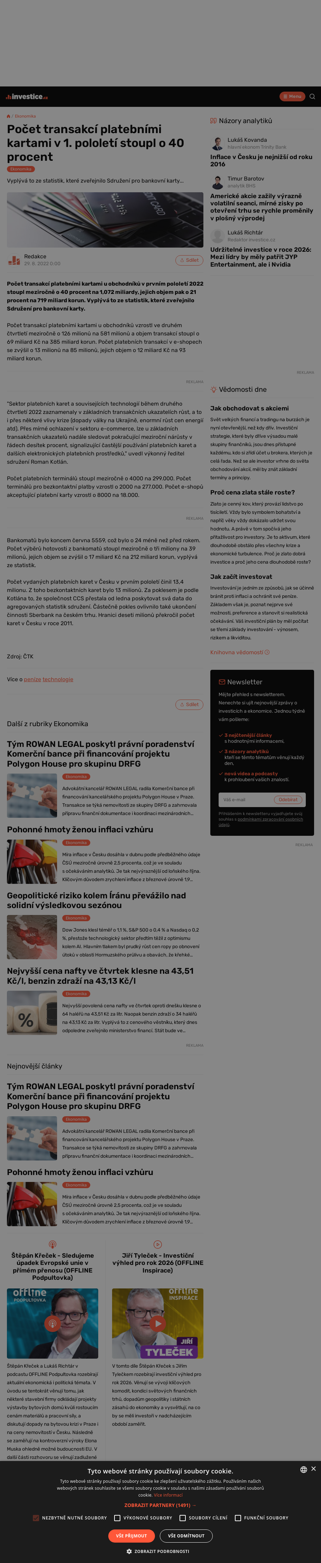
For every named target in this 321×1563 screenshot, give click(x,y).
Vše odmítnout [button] (186, 1536)
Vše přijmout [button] (131, 1536)
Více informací (168, 1495)
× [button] (313, 1469)
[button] (160, 1505)
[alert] (160, 781)
